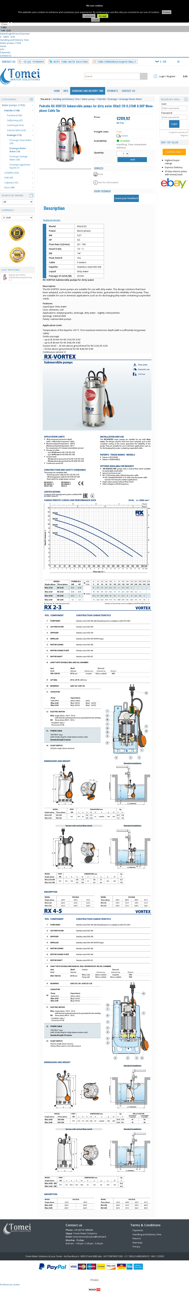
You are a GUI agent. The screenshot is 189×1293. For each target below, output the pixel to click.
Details (125, 135)
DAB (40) (8, 177)
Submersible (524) (16, 130)
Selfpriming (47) (15, 120)
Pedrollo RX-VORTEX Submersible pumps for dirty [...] (16, 277)
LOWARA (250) (11, 172)
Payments (5, 52)
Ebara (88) (9, 187)
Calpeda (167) (11, 182)
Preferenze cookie (10, 1284)
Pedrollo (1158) (12, 110)
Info (2, 49)
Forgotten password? (178, 132)
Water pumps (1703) (10, 43)
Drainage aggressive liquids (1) (20, 166)
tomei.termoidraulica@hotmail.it (89, 1236)
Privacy (166, 12)
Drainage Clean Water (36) (21, 142)
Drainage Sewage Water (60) (19, 158)
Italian (3, 33)
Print (100, 174)
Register (184, 135)
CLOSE (95, 19)
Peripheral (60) (14, 115)
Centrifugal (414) (15, 125)
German (25, 33)
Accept (102, 16)
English (10, 33)
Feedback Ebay (173, 151)
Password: (166, 112)
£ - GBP (4, 36)
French (17, 33)
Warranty (137, 1242)
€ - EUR (11, 36)
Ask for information (108, 182)
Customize (88, 16)
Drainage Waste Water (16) (18, 150)
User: (164, 103)
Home (3, 46)
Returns (137, 1238)
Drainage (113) (14, 135)
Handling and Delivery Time (14, 39)
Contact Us (5, 55)
